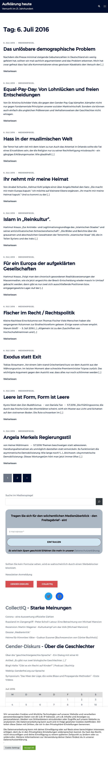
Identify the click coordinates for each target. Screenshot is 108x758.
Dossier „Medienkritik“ (17, 632)
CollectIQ (47, 584)
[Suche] (99, 501)
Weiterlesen (10, 71)
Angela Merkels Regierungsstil (37, 437)
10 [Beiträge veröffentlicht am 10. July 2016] (95, 704)
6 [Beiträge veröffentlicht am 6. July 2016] (40, 704)
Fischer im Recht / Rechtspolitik (39, 313)
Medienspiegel (26, 43)
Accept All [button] (29, 748)
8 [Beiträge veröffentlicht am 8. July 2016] (67, 704)
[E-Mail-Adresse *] (54, 531)
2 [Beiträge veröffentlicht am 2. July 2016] (81, 699)
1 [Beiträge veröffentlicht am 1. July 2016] (67, 699)
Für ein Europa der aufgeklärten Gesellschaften (39, 266)
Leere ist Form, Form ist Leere (36, 397)
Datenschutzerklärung (86, 550)
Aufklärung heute (17, 4)
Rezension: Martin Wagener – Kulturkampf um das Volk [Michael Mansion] (46, 627)
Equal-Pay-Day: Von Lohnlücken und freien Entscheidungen (51, 92)
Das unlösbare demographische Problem (49, 49)
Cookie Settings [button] (12, 748)
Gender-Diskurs (19, 584)
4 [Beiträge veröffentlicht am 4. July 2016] (12, 704)
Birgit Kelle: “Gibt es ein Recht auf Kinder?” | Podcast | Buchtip (39, 665)
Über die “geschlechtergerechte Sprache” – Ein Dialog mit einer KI (41, 655)
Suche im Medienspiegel (19, 495)
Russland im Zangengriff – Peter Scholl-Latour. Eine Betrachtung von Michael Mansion (53, 621)
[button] (99, 6)
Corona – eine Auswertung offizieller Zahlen (29, 616)
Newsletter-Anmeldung (18, 574)
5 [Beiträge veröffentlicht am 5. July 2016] (26, 704)
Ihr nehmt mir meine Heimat (35, 179)
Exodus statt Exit (22, 357)
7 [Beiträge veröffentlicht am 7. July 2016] (54, 704)
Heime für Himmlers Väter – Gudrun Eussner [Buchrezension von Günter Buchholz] (51, 637)
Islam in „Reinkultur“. (26, 219)
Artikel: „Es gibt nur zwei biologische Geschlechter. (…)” (36, 660)
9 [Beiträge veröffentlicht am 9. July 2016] (81, 704)
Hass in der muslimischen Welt (37, 139)
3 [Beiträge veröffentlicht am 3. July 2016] (95, 699)
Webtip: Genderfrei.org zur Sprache (24, 670)
